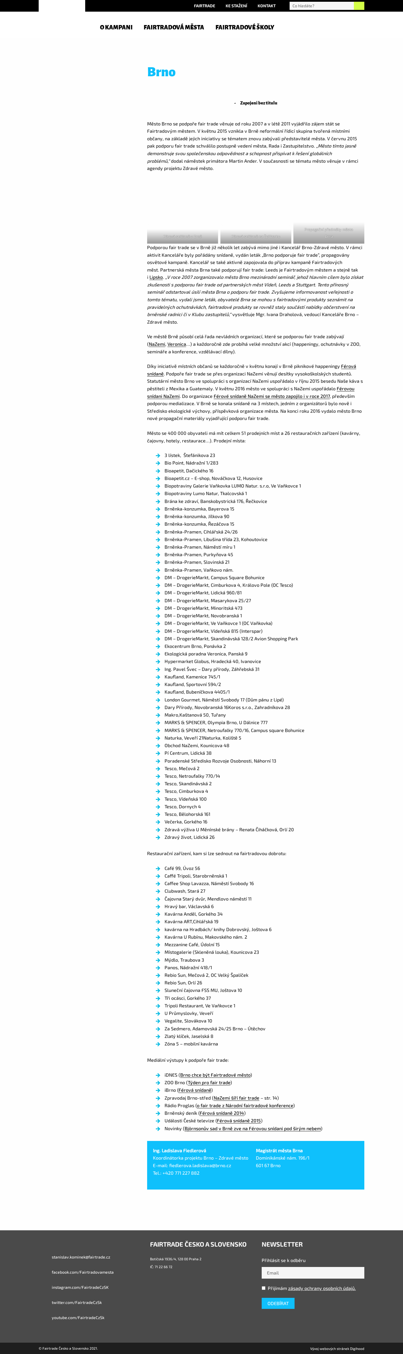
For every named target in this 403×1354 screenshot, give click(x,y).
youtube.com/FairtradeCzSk (71, 1317)
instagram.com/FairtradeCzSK (73, 1287)
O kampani (116, 27)
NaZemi (157, 344)
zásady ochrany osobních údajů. (322, 1288)
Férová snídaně (195, 1090)
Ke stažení (236, 5)
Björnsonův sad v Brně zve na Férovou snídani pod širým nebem (253, 1128)
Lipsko (156, 277)
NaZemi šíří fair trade (236, 1097)
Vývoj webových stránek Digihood (337, 1348)
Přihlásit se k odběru (284, 1260)
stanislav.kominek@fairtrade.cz (74, 1257)
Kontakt (267, 5)
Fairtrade (204, 5)
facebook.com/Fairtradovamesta (76, 1272)
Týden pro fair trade (209, 1082)
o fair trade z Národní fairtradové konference (245, 1105)
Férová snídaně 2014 (222, 1113)
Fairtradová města (174, 27)
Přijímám (309, 1288)
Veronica (176, 344)
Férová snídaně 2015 (239, 1120)
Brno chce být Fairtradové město (215, 1074)
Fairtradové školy (244, 27)
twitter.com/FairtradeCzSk (70, 1302)
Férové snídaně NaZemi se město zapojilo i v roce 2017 (272, 396)
